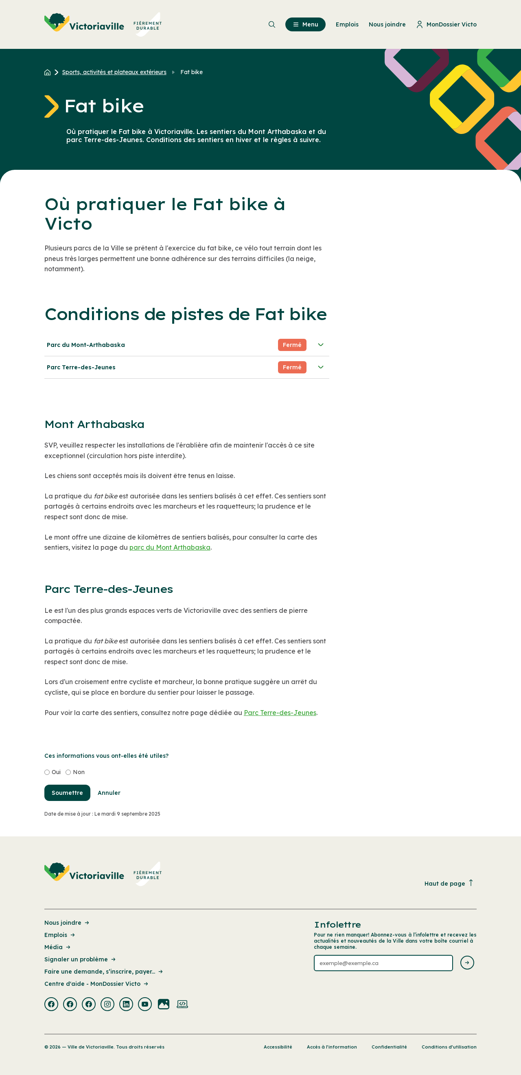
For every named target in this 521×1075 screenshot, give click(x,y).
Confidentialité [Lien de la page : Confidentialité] (389, 1047)
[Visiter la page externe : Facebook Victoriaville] (51, 1005)
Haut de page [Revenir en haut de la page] (449, 883)
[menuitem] (103, 24)
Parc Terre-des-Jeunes (186, 367)
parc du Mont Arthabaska (169, 547)
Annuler (109, 792)
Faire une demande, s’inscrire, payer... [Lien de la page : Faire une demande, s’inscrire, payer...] (104, 971)
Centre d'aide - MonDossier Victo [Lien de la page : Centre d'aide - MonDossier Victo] (96, 983)
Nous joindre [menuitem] (387, 24)
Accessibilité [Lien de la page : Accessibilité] (278, 1047)
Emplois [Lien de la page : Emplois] (60, 935)
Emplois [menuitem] (347, 24)
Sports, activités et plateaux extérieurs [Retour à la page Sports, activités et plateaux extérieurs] (114, 72)
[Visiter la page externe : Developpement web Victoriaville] (182, 1005)
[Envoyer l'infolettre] (467, 963)
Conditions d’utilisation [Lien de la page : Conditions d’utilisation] (449, 1047)
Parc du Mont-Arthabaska (186, 345)
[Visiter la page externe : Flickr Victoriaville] (164, 1005)
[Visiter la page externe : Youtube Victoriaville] (145, 1005)
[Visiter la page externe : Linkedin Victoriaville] (126, 1005)
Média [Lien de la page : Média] (58, 947)
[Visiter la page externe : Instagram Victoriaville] (107, 1005)
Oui (56, 772)
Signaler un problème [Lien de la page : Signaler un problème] (80, 959)
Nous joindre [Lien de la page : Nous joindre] (67, 922)
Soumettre (67, 792)
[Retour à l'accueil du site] (49, 72)
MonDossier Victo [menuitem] (446, 24)
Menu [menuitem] (305, 24)
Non (79, 772)
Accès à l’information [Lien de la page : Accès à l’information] (332, 1047)
